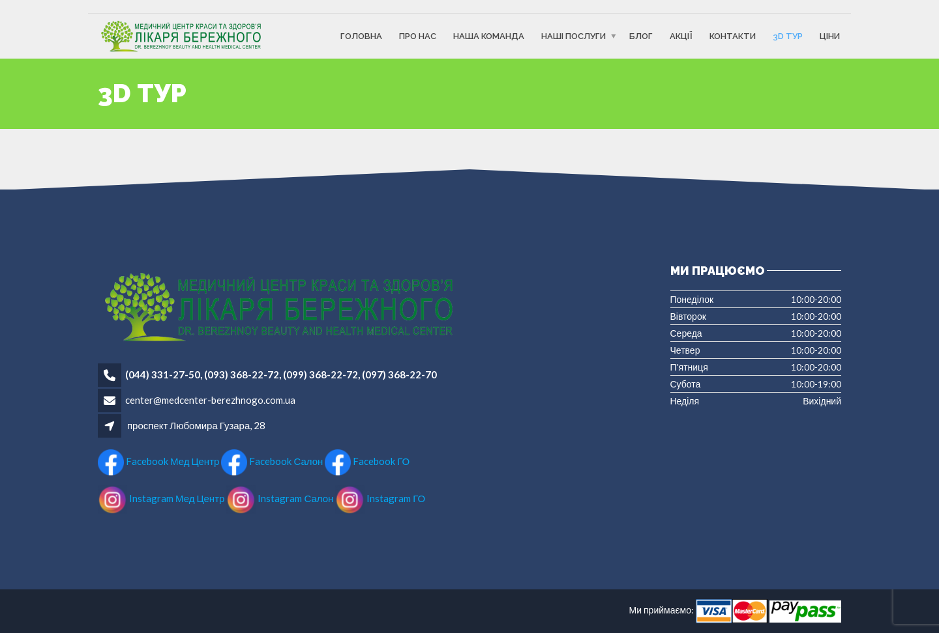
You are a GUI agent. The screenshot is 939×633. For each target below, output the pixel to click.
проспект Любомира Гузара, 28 (196, 425)
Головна (361, 36)
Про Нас (417, 36)
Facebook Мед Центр (158, 461)
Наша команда (488, 36)
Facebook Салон (272, 461)
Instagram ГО (380, 498)
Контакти (732, 36)
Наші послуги (573, 36)
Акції (681, 36)
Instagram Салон (280, 498)
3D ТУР (788, 36)
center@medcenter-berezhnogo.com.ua (210, 400)
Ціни (830, 36)
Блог (641, 36)
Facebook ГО (367, 461)
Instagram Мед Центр (161, 498)
